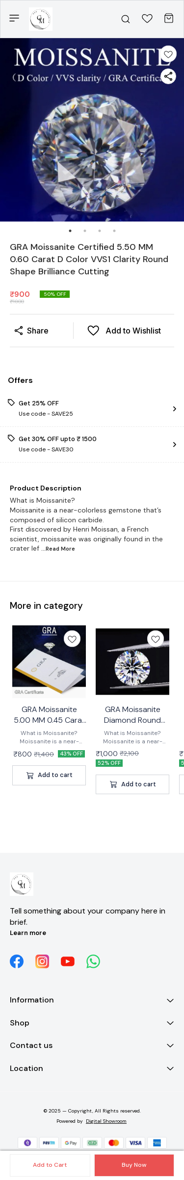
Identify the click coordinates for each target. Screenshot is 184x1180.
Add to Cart (50, 1165)
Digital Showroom (106, 1121)
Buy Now (134, 1165)
